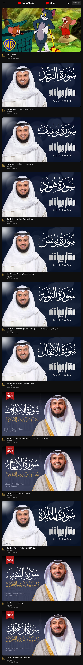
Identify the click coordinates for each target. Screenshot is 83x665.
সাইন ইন (76, 3)
